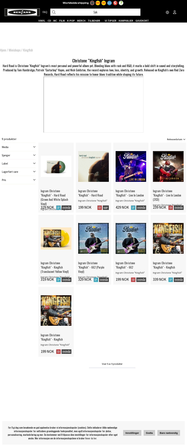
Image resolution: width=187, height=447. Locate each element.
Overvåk (66, 208)
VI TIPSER (110, 20)
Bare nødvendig (169, 433)
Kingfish (28, 50)
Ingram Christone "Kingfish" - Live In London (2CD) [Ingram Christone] (167, 195)
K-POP (71, 20)
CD (49, 20)
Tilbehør (94, 20)
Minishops (15, 50)
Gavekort (142, 20)
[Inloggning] (174, 12)
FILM (62, 20)
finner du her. (91, 438)
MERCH (81, 20)
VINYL (41, 20)
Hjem (3, 50)
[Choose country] (167, 12)
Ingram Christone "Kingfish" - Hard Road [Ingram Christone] (90, 193)
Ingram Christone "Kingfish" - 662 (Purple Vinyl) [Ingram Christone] (91, 267)
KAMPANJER (126, 20)
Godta (149, 433)
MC (55, 20)
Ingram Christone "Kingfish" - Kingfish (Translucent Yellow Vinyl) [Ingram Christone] (55, 267)
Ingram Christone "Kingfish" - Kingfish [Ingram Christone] (164, 265)
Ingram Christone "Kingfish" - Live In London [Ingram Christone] (130, 193)
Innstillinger (132, 433)
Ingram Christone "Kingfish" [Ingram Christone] (92, 200)
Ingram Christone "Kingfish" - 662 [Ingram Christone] (125, 265)
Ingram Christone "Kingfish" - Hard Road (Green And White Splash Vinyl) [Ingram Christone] (54, 197)
